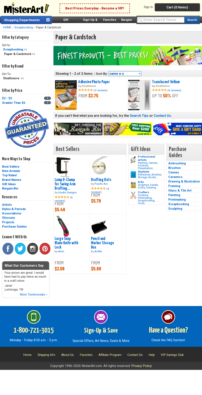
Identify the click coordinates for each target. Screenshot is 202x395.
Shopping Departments (22, 20)
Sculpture (143, 184)
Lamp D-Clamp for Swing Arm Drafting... (65, 184)
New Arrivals (11, 171)
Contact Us (162, 116)
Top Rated (9, 175)
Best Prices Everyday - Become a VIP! (94, 8)
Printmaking (145, 197)
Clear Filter (25, 49)
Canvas (153, 162)
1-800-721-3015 (34, 330)
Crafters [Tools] (143, 192)
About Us (67, 355)
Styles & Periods (14, 209)
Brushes (156, 174)
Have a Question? (168, 330)
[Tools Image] (133, 195)
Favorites (109, 20)
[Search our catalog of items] (191, 20)
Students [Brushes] (143, 171)
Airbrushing (177, 163)
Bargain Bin (10, 188)
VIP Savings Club (172, 355)
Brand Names (11, 180)
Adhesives (144, 174)
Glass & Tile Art (180, 190)
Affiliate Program (109, 355)
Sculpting (175, 208)
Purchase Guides (14, 226)
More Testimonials (33, 294)
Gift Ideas (9, 184)
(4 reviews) (100, 190)
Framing (174, 186)
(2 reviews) (100, 90)
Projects (8, 222)
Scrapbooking (23, 27)
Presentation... (146, 168)
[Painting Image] (133, 159)
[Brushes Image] (133, 174)
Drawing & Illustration (184, 181)
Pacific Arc (101, 183)
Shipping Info (46, 355)
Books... (153, 177)
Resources (9, 197)
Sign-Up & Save (101, 330)
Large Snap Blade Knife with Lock (66, 243)
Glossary (8, 218)
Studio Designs (67, 192)
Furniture (143, 165)
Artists (7, 205)
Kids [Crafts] (141, 181)
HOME (7, 27)
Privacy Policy (141, 366)
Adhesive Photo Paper (94, 82)
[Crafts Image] (133, 185)
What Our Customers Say (24, 266)
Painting (142, 162)
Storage (142, 177)
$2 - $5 (7, 98)
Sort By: (102, 74)
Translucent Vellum (166, 82)
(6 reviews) (174, 90)
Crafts (141, 187)
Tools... (142, 203)
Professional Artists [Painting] (146, 158)
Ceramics (175, 177)
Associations (11, 213)
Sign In (148, 7)
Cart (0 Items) (177, 7)
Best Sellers (11, 166)
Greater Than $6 (13, 103)
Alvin (61, 251)
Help (152, 355)
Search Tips (139, 116)
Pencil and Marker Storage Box (102, 243)
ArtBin (98, 251)
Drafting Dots (101, 180)
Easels (154, 184)
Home (27, 355)
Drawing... (152, 187)
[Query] (160, 20)
